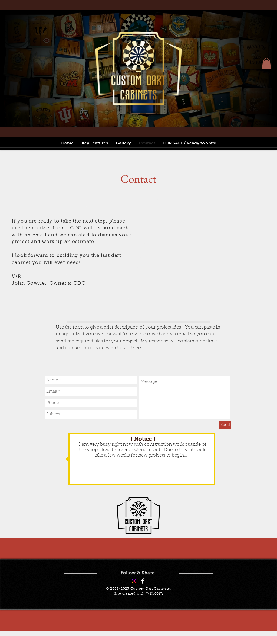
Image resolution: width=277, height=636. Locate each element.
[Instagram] (134, 581)
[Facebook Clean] (142, 581)
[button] (266, 63)
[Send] (225, 425)
